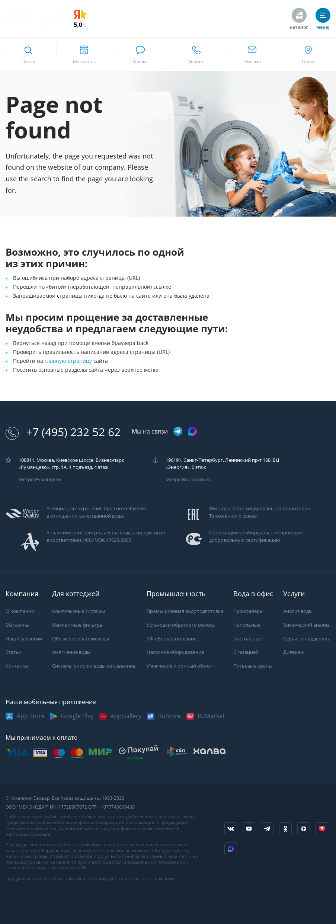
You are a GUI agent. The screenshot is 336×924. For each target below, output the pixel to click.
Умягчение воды (71, 652)
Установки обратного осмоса (181, 625)
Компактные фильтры (77, 625)
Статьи (14, 652)
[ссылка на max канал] (192, 431)
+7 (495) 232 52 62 (63, 432)
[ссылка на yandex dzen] (303, 828)
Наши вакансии (24, 639)
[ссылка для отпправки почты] (252, 54)
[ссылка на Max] (230, 849)
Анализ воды (298, 611)
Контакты (17, 666)
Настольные (247, 639)
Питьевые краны (252, 666)
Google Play (77, 716)
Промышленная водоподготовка (185, 611)
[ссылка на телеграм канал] (177, 432)
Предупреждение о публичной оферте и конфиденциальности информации (90, 878)
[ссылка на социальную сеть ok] (285, 828)
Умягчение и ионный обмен (179, 666)
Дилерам (293, 652)
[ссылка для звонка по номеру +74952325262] (196, 54)
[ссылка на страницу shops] (84, 54)
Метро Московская (188, 479)
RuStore (169, 716)
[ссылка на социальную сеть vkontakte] (230, 828)
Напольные (246, 625)
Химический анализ (306, 625)
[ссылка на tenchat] (322, 828)
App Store (31, 716)
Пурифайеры (248, 611)
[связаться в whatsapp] (140, 54)
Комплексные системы (78, 611)
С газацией (246, 652)
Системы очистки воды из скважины (94, 666)
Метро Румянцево (40, 479)
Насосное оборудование (175, 652)
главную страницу (69, 361)
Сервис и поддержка (306, 639)
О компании (20, 611)
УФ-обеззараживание (171, 639)
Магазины (17, 625)
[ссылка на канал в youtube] (249, 828)
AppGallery (126, 716)
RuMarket (211, 716)
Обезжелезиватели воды (80, 639)
